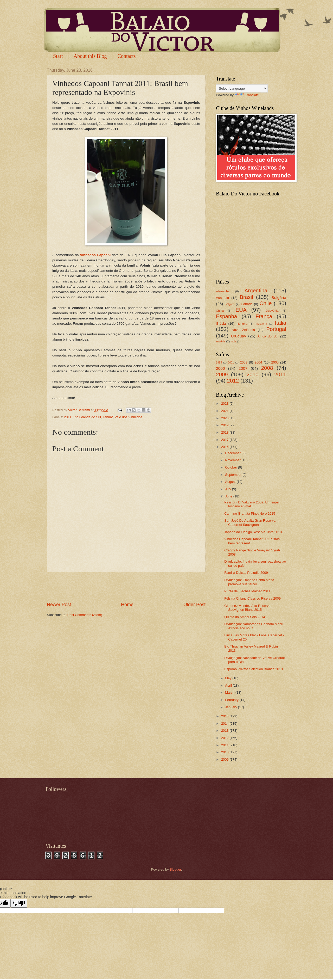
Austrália (222, 298)
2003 (243, 362)
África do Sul (267, 336)
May (228, 678)
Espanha (226, 316)
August (230, 482)
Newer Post (59, 604)
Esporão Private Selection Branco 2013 (253, 669)
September (233, 475)
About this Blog (90, 56)
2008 (267, 368)
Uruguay (238, 336)
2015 (225, 716)
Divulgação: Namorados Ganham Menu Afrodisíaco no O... (253, 626)
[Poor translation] (19, 903)
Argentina (256, 290)
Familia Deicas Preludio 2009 (246, 573)
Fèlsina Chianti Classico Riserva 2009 (252, 598)
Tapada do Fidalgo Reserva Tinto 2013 (253, 532)
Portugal (276, 329)
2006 (220, 368)
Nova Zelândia (243, 330)
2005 (275, 362)
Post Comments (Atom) (84, 615)
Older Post (194, 604)
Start (58, 56)
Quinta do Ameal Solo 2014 (244, 617)
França (263, 316)
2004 (258, 362)
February (232, 700)
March (230, 692)
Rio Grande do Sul (87, 417)
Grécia (221, 323)
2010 (253, 374)
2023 (225, 403)
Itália (280, 323)
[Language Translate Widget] (242, 88)
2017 (225, 440)
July (228, 489)
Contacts (127, 56)
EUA (240, 310)
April (229, 685)
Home (127, 604)
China (220, 310)
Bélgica (230, 304)
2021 (225, 411)
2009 (222, 374)
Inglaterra (261, 323)
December (233, 453)
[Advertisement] (126, 587)
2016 (225, 447)
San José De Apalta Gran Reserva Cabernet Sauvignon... (250, 522)
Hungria (242, 323)
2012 (233, 381)
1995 (219, 362)
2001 (231, 362)
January (231, 707)
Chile (265, 303)
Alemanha (222, 291)
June (229, 496)
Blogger (175, 869)
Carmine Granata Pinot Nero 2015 (249, 513)
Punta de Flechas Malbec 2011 (247, 591)
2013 (225, 730)
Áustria (220, 341)
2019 (225, 425)
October (231, 467)
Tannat (108, 417)
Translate (247, 95)
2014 (225, 723)
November (233, 460)
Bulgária (278, 297)
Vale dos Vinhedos (128, 417)
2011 (68, 417)
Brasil (246, 297)
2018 (225, 432)
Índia (233, 341)
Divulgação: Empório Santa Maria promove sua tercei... (249, 582)
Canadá (247, 304)
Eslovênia (271, 310)
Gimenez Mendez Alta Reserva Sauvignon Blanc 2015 (247, 608)
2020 (225, 418)
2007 (243, 368)
